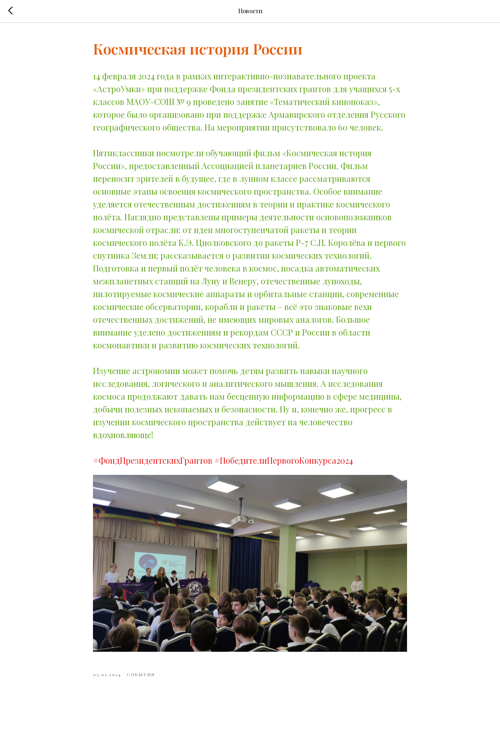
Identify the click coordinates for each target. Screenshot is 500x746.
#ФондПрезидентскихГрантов (152, 460)
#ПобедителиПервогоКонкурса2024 (283, 460)
